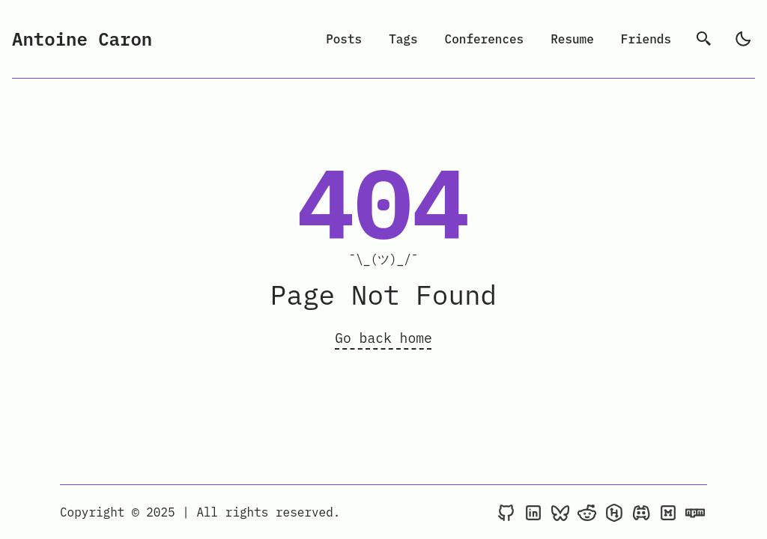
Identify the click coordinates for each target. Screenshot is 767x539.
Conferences (484, 38)
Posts (344, 38)
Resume (572, 38)
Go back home (383, 338)
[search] (704, 39)
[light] (743, 39)
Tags (403, 38)
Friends (646, 38)
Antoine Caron (82, 39)
